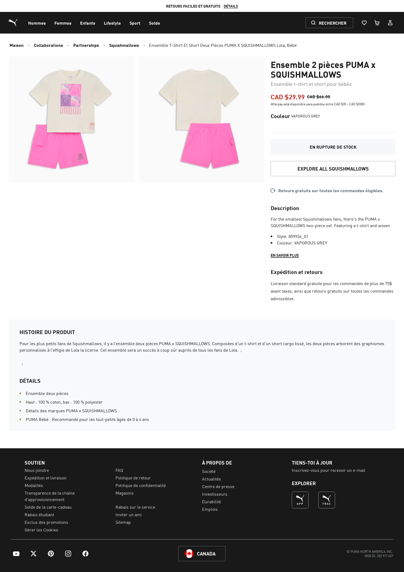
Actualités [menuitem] (211, 478)
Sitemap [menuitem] (123, 522)
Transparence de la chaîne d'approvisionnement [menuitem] (50, 495)
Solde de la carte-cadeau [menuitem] (48, 507)
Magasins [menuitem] (124, 492)
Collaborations (48, 45)
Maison (16, 45)
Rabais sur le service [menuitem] (135, 507)
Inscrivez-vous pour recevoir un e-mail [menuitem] (328, 470)
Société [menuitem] (209, 471)
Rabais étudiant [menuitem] (39, 514)
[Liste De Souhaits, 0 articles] (364, 22)
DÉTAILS (259, 6)
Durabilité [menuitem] (211, 501)
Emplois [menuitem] (210, 509)
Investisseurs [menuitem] (214, 494)
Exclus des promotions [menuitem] (46, 522)
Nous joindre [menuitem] (37, 470)
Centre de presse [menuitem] (218, 486)
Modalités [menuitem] (34, 485)
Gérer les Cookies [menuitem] (41, 529)
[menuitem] (37, 22)
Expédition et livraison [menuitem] (46, 477)
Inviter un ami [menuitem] (128, 514)
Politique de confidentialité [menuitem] (140, 485)
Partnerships (86, 45)
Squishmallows (124, 45)
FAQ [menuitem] (119, 470)
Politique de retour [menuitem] (133, 477)
